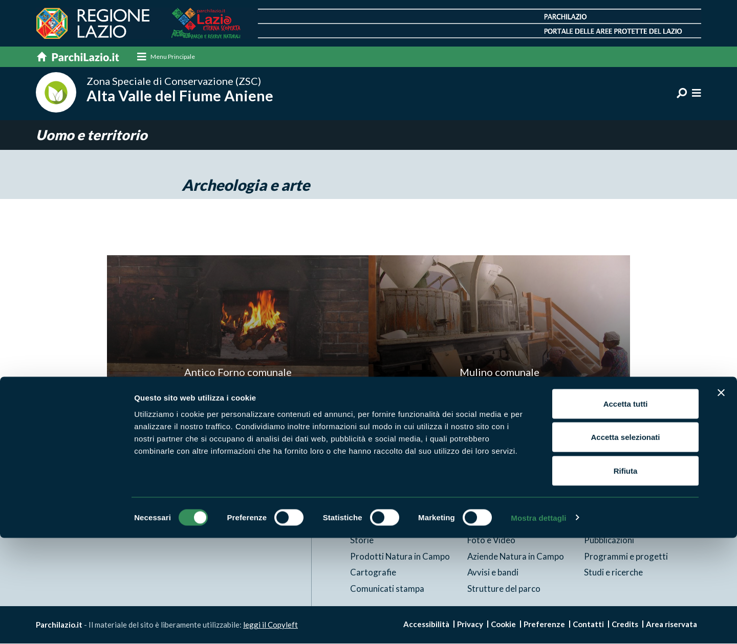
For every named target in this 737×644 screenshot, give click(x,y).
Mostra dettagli (538, 623)
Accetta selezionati (625, 543)
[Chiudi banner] (721, 498)
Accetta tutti (625, 509)
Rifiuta (626, 576)
